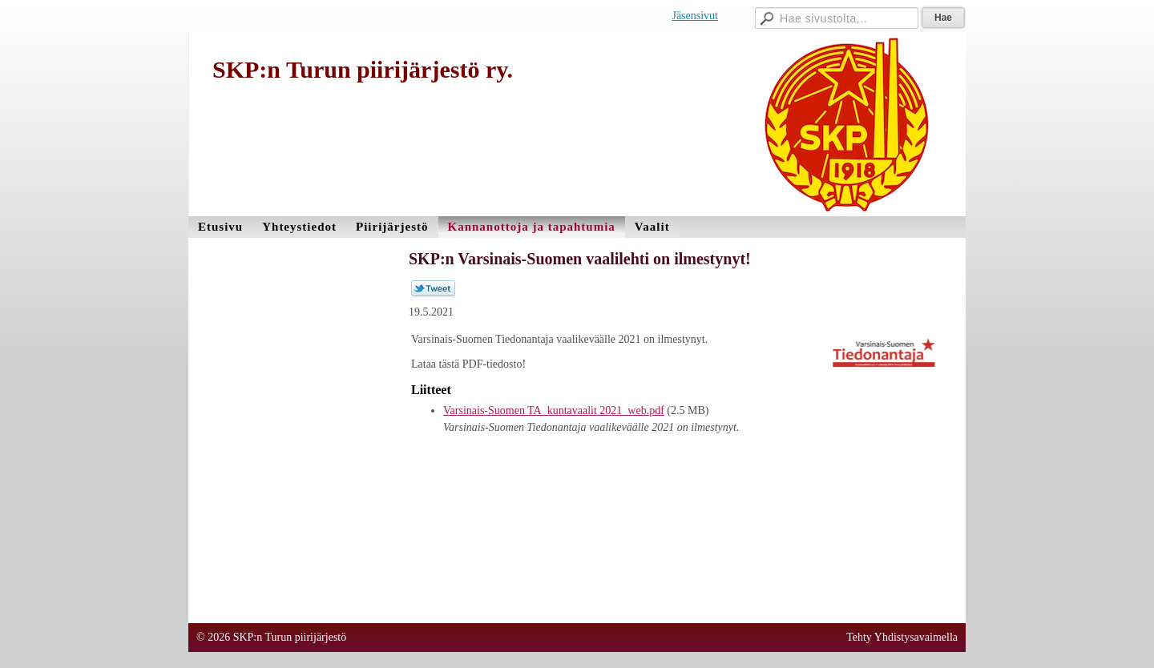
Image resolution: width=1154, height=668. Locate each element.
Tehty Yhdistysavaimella (902, 637)
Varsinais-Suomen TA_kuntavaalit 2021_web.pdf (553, 410)
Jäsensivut (695, 16)
